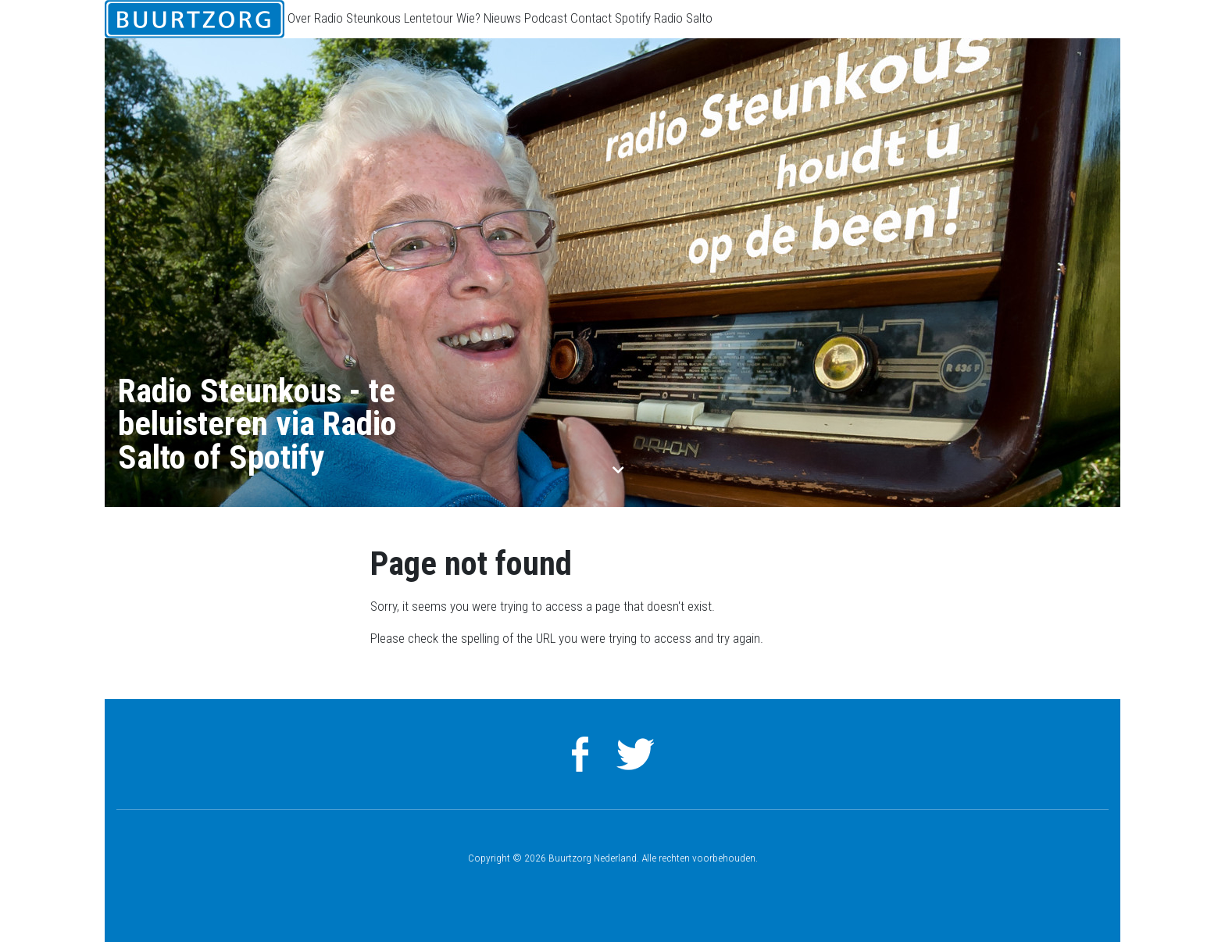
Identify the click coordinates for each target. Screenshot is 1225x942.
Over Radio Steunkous (344, 18)
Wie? (468, 18)
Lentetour (428, 18)
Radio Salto (683, 18)
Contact (591, 18)
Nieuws (502, 18)
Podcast (545, 18)
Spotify (633, 18)
